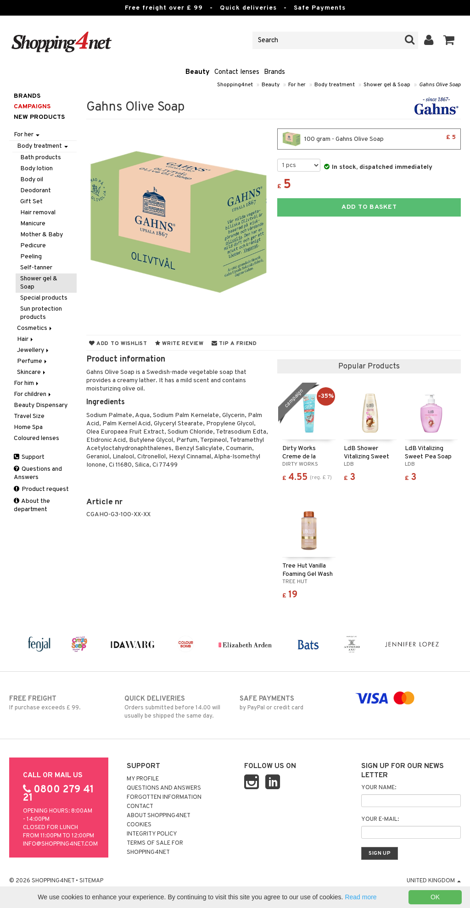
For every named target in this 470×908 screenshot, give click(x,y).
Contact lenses (236, 72)
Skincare (32, 372)
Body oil (31, 180)
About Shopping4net (158, 815)
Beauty (197, 72)
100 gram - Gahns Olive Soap (369, 139)
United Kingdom (434, 881)
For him (27, 383)
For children (33, 394)
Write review (179, 343)
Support (29, 457)
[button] (449, 40)
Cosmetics (35, 328)
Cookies (139, 825)
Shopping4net (235, 85)
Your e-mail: (380, 819)
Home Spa (28, 427)
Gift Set (31, 202)
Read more (360, 897)
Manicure (32, 224)
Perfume (32, 361)
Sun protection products (41, 313)
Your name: (378, 787)
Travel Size (29, 416)
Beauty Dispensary (40, 405)
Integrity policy (152, 834)
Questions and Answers (38, 473)
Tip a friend (234, 343)
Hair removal (38, 213)
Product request (41, 489)
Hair (25, 339)
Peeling (31, 257)
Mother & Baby (41, 235)
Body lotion (36, 169)
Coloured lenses (36, 438)
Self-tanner (36, 268)
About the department (32, 505)
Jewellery (33, 350)
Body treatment (334, 85)
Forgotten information (164, 797)
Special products (43, 298)
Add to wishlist (118, 343)
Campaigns (32, 107)
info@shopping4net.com (60, 844)
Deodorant (35, 191)
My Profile (143, 779)
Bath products (40, 158)
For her (297, 85)
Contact (140, 806)
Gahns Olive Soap (440, 85)
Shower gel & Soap (387, 85)
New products (39, 117)
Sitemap (91, 881)
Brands (274, 72)
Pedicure (33, 246)
